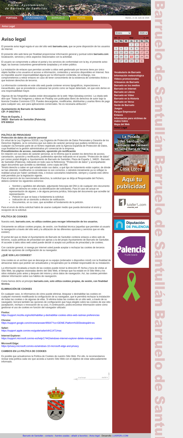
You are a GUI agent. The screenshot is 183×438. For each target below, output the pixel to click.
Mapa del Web (122, 124)
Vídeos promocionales (126, 79)
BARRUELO (58, 18)
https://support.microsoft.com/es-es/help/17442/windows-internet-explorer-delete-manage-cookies (51, 338)
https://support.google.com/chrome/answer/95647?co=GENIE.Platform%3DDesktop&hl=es (48, 323)
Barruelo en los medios (127, 85)
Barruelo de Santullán (33, 436)
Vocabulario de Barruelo (127, 72)
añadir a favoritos (79, 436)
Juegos (118, 108)
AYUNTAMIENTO (35, 18)
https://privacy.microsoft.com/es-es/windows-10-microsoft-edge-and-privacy (40, 346)
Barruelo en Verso (124, 102)
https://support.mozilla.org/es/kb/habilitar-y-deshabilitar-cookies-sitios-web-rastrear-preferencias (50, 315)
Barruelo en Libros (124, 92)
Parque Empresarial (125, 111)
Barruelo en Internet (125, 88)
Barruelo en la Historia (126, 98)
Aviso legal (94, 436)
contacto (49, 436)
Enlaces (118, 115)
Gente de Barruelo (124, 105)
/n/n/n (143, 33)
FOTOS (81, 18)
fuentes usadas (62, 436)
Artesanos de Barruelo (126, 82)
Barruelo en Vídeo (124, 95)
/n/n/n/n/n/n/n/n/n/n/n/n (123, 33)
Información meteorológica (129, 75)
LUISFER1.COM (120, 436)
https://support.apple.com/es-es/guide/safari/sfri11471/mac (31, 330)
